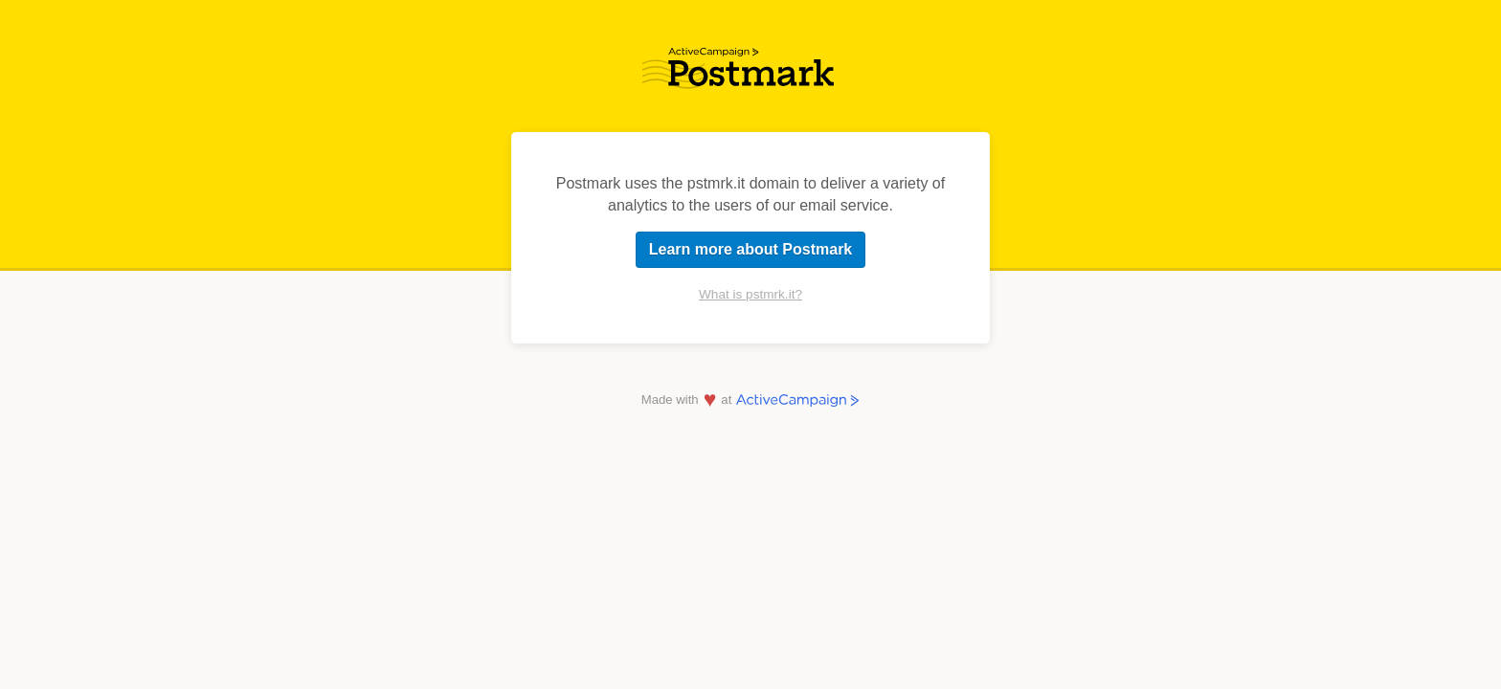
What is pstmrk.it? (750, 294)
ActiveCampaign (798, 400)
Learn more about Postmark (751, 249)
